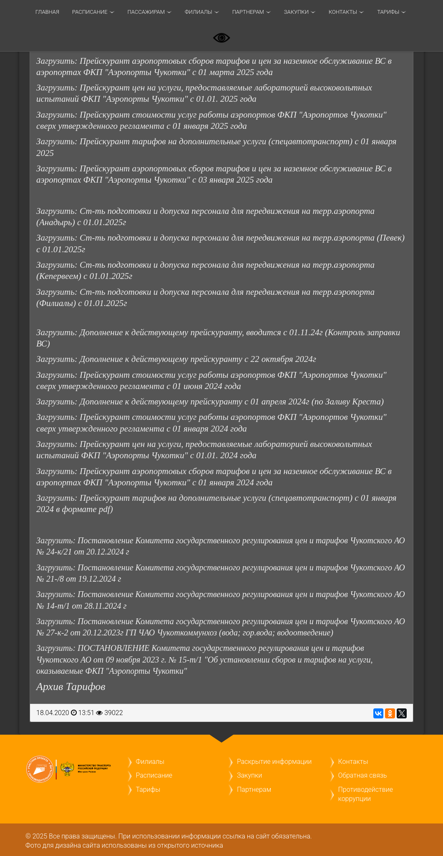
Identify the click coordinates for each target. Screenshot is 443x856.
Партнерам (248, 12)
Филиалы (198, 12)
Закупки (296, 12)
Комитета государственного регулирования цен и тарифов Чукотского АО (270, 621)
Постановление (107, 621)
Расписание (89, 12)
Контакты (343, 12)
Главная (47, 12)
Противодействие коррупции (365, 794)
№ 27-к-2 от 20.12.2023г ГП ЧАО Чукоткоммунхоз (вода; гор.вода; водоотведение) (184, 632)
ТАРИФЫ (388, 12)
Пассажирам (146, 12)
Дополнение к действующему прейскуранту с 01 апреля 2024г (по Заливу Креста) (232, 402)
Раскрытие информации (274, 762)
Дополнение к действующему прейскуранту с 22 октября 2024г (198, 359)
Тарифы (148, 789)
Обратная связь (362, 775)
